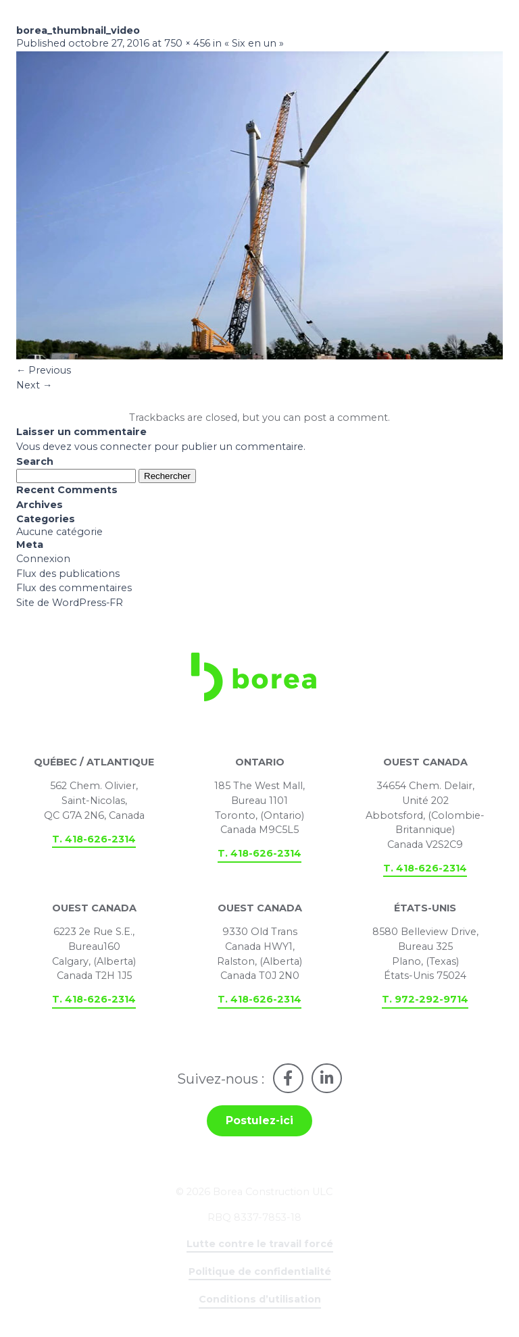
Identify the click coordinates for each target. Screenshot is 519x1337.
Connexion (43, 561)
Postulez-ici (259, 1124)
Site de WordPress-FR (70, 605)
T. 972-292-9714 (425, 1003)
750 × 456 (187, 45)
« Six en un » (255, 45)
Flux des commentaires (74, 590)
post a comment (345, 419)
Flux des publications (68, 576)
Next (34, 386)
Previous (43, 371)
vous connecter (112, 449)
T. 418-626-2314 (94, 842)
